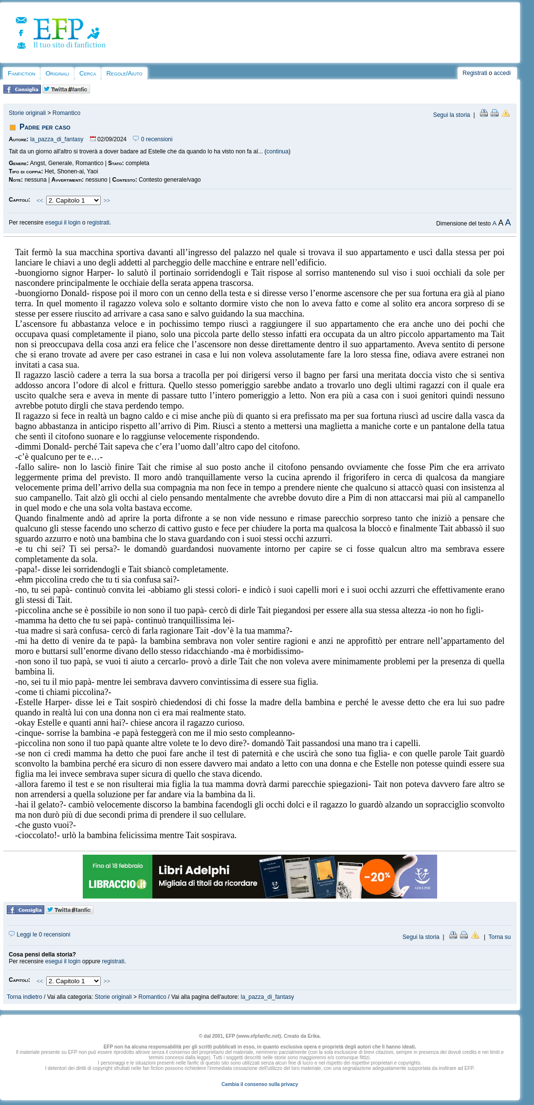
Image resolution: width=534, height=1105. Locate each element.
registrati (98, 222)
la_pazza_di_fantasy (56, 139)
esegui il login (63, 222)
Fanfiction (21, 73)
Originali (57, 73)
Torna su (500, 937)
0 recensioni (152, 139)
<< (40, 200)
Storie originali (27, 113)
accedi (502, 73)
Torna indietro (24, 996)
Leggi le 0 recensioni (39, 934)
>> (107, 200)
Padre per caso (45, 127)
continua (277, 151)
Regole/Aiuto (124, 73)
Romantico (66, 113)
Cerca (87, 73)
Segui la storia (451, 115)
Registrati (474, 73)
